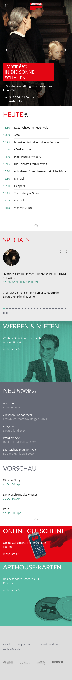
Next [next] (65, 50)
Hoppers (19, 186)
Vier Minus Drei (23, 208)
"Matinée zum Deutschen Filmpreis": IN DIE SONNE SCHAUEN (35, 276)
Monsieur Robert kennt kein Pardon (36, 142)
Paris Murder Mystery (27, 156)
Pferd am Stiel (22, 149)
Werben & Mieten (12, 649)
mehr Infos (16, 101)
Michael (19, 178)
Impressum (24, 644)
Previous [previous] (6, 50)
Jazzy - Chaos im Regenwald (31, 127)
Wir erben (9, 403)
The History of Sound (27, 193)
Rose (6, 509)
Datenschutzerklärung (49, 644)
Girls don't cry (11, 480)
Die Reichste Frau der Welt (30, 164)
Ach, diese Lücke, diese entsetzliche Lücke (40, 171)
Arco (17, 135)
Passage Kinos (36, 6)
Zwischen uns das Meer (17, 415)
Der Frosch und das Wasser (20, 494)
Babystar (8, 426)
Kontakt (7, 644)
